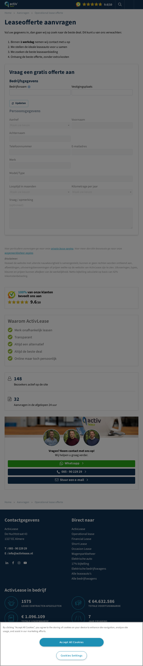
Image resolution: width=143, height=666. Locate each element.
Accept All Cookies (72, 642)
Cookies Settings (71, 656)
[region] (71, 644)
